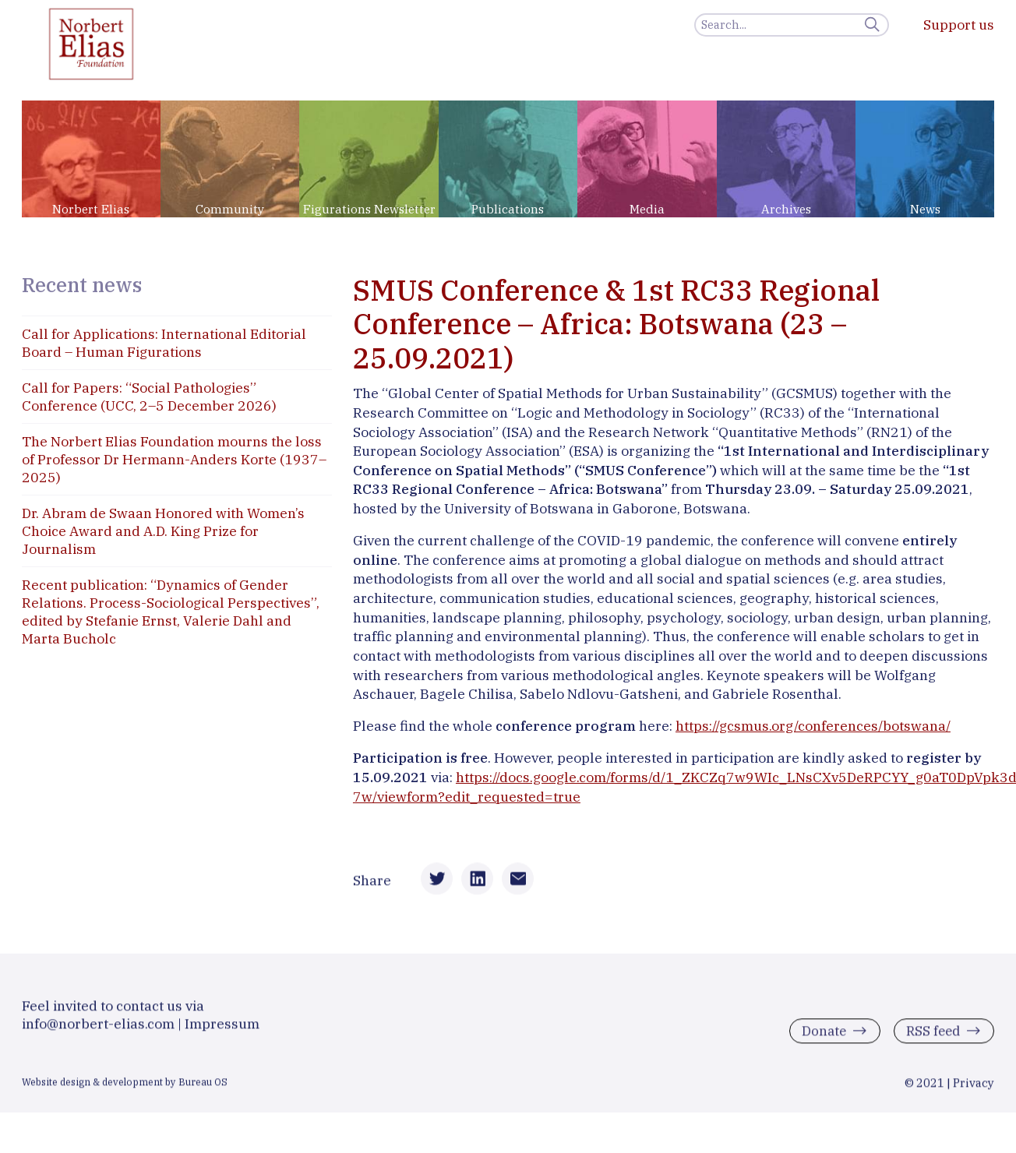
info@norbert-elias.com (98, 1030)
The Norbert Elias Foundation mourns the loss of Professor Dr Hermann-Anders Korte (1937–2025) (174, 459)
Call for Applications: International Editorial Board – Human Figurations (164, 343)
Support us (958, 24)
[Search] (791, 25)
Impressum (222, 1030)
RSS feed (930, 1037)
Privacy (973, 1089)
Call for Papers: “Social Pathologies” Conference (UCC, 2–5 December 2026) (149, 396)
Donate (819, 1037)
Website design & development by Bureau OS (125, 1088)
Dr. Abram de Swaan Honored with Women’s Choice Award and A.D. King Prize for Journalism (163, 531)
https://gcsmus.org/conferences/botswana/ (813, 726)
